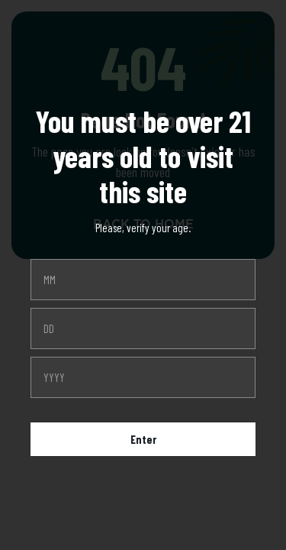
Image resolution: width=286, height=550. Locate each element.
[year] (143, 377)
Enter (143, 439)
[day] (143, 328)
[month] (143, 279)
